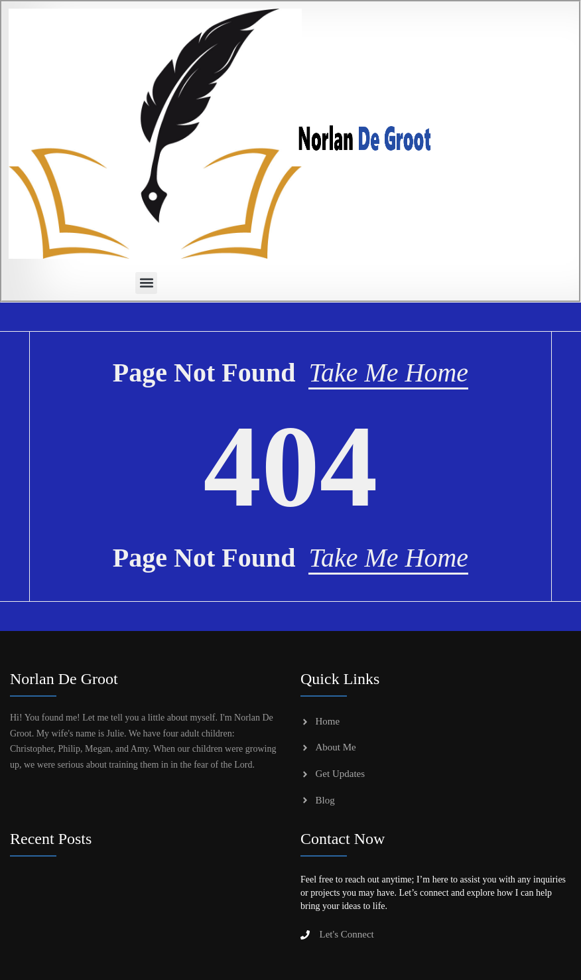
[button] (146, 283)
